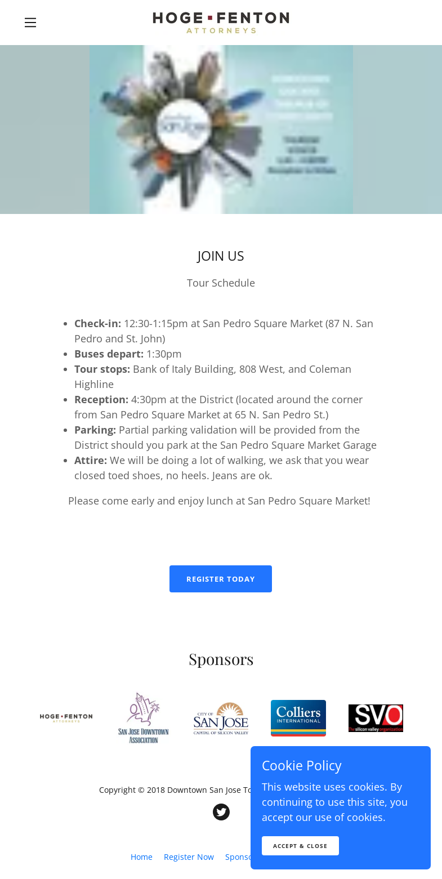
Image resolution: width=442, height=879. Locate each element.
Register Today (220, 579)
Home (142, 856)
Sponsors (242, 856)
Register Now (189, 856)
